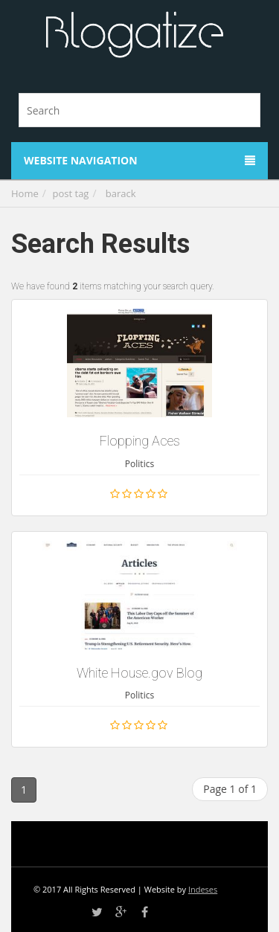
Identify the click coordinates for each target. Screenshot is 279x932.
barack (121, 193)
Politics (139, 463)
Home (25, 193)
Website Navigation (139, 160)
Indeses (202, 889)
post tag (71, 193)
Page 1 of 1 (230, 789)
